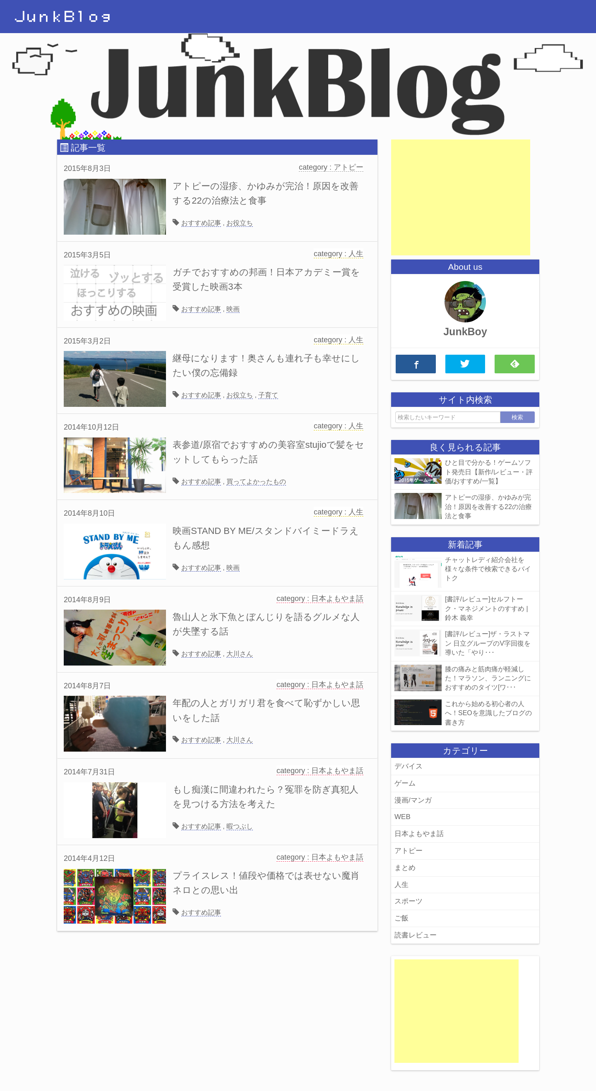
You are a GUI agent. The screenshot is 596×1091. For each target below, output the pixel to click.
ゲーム (405, 783)
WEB (402, 817)
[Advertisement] (460, 197)
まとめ (405, 868)
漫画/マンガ (413, 800)
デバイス (408, 766)
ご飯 (401, 918)
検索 (517, 417)
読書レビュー (415, 935)
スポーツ (408, 901)
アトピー (408, 851)
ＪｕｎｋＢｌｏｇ (63, 17)
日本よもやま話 (419, 834)
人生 (401, 885)
